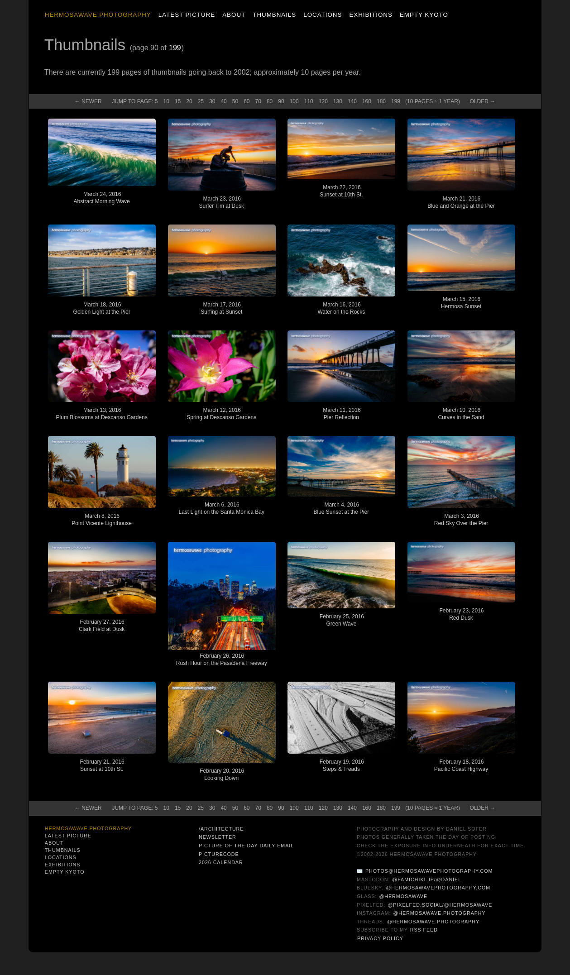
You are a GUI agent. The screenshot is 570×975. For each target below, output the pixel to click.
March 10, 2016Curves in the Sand (461, 414)
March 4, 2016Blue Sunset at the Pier (341, 508)
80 (270, 101)
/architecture (221, 829)
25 (201, 101)
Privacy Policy (380, 938)
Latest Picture (186, 14)
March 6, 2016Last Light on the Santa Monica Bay (221, 508)
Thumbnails (274, 14)
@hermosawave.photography (439, 913)
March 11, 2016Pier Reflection (341, 414)
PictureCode (219, 854)
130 (337, 101)
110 (308, 101)
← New (88, 101)
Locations (322, 14)
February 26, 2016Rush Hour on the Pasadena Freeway (221, 659)
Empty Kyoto (424, 14)
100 (294, 101)
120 (323, 101)
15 (178, 101)
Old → (483, 101)
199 (175, 48)
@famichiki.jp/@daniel (426, 879)
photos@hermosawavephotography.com (429, 871)
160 (366, 101)
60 (246, 101)
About (233, 14)
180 (381, 101)
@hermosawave (403, 896)
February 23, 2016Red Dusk (461, 614)
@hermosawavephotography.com (438, 887)
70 (258, 101)
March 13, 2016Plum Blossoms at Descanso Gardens (102, 414)
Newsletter (217, 837)
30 (212, 101)
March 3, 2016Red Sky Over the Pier (461, 519)
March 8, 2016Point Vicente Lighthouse (102, 519)
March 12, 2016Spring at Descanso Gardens (221, 414)
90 (281, 101)
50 (235, 101)
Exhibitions (370, 14)
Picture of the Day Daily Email (246, 845)
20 (189, 101)
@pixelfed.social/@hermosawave (440, 905)
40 (223, 101)
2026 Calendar (221, 862)
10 (166, 101)
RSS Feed (424, 929)
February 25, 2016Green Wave (342, 620)
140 (352, 101)
